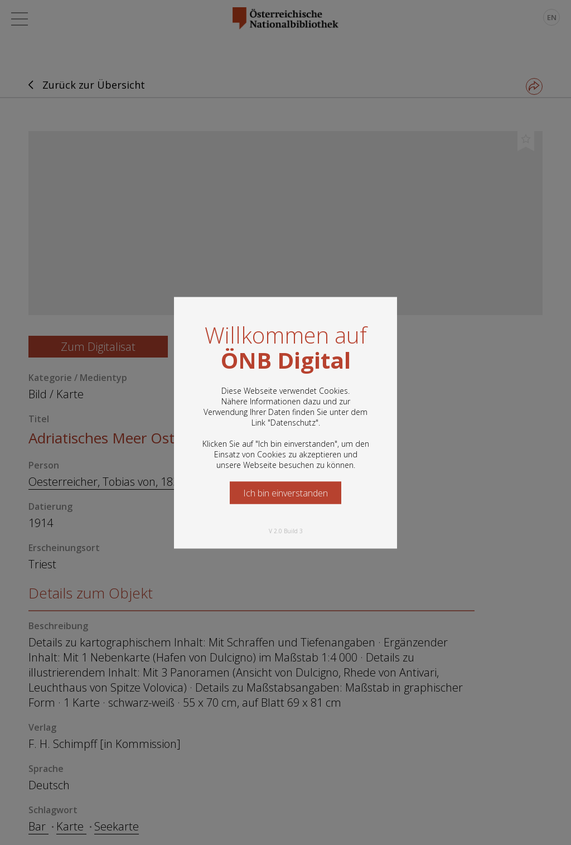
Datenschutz (293, 422)
